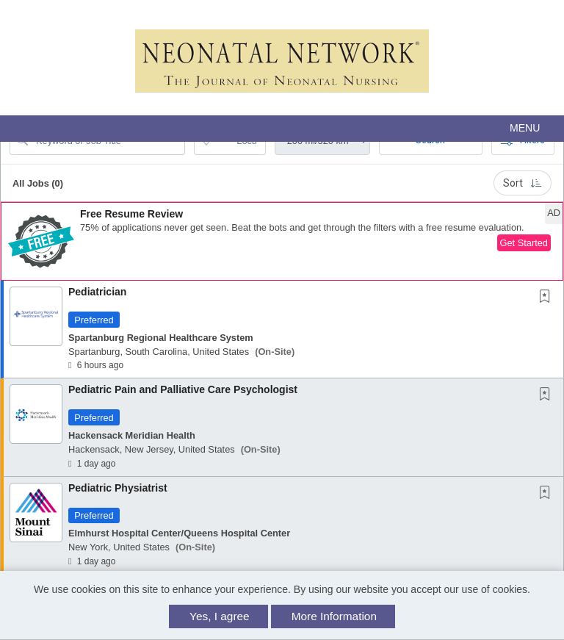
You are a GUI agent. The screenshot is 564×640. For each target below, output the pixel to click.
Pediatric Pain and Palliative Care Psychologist (182, 389)
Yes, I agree (219, 616)
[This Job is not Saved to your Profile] (547, 298)
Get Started (524, 242)
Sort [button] (522, 183)
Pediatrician (97, 292)
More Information (334, 616)
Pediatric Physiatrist (117, 488)
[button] (282, 128)
